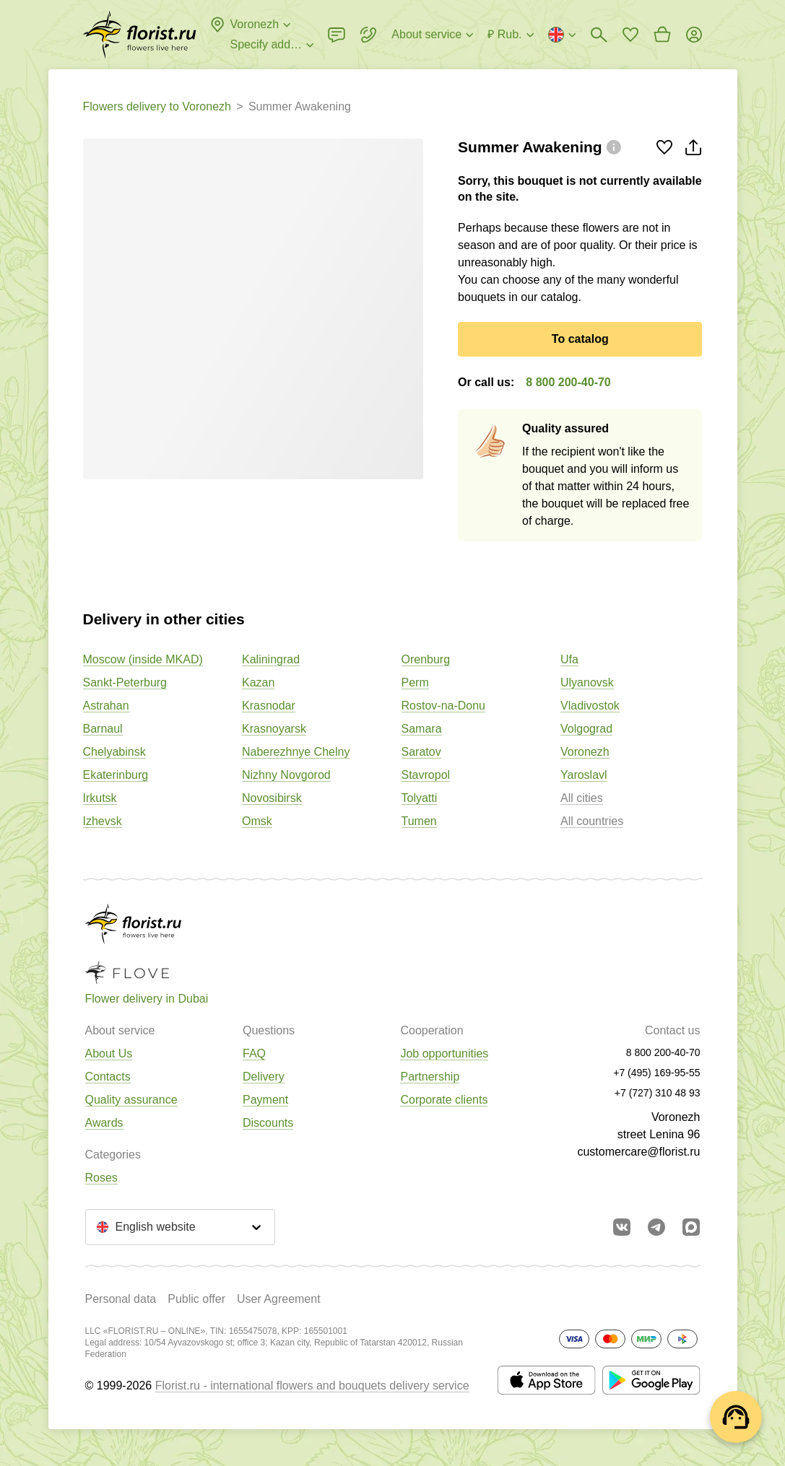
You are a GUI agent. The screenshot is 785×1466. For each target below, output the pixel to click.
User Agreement (279, 1299)
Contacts (108, 1076)
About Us (109, 1053)
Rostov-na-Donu (444, 705)
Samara (422, 729)
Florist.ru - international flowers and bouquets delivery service (312, 1385)
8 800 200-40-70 (568, 382)
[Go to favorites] (630, 34)
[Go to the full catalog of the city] (140, 35)
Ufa (569, 659)
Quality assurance (131, 1100)
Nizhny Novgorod (286, 775)
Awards (104, 1123)
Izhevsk (102, 821)
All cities (581, 798)
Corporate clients (443, 1100)
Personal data (121, 1299)
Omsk (257, 821)
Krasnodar (268, 705)
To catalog (580, 339)
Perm (415, 682)
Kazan (258, 682)
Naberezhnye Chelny (296, 752)
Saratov (421, 752)
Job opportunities (444, 1053)
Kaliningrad (271, 659)
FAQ (254, 1053)
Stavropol (426, 775)
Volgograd (586, 729)
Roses (101, 1178)
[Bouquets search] (598, 34)
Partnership (429, 1076)
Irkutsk (100, 798)
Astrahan (106, 705)
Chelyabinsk (114, 752)
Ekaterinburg (116, 775)
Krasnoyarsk (274, 729)
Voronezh (585, 752)
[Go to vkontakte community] (621, 1227)
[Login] (694, 34)
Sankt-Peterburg (125, 682)
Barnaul (103, 729)
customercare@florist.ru (638, 1152)
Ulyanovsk (587, 682)
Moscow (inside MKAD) (143, 659)
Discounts (268, 1123)
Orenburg (426, 659)
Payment (265, 1100)
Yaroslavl (583, 775)
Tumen (419, 821)
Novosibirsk (272, 798)
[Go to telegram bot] (656, 1227)
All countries (591, 821)
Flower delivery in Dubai (147, 998)
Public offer (196, 1299)
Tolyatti (420, 798)
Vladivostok (590, 705)
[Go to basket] (662, 34)
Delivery (264, 1076)
